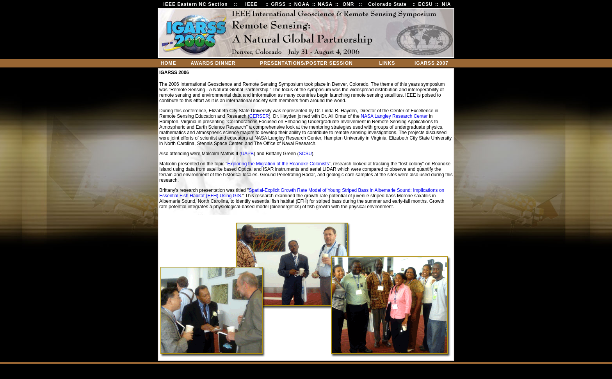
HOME (168, 63)
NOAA (302, 4)
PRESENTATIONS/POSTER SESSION (306, 63)
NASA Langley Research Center (394, 116)
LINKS (387, 63)
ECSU (425, 4)
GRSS (278, 4)
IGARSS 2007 (431, 63)
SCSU (305, 153)
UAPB (247, 153)
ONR (348, 4)
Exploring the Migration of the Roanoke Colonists (278, 163)
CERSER (259, 116)
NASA (325, 4)
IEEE (251, 4)
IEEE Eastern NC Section (196, 4)
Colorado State (387, 4)
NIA (446, 4)
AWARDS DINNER (212, 63)
